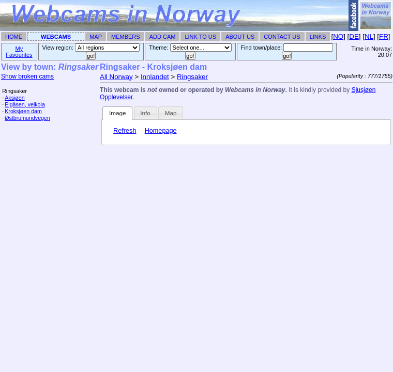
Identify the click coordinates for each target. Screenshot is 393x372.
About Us (239, 37)
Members (125, 37)
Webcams (56, 37)
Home (13, 37)
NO (338, 36)
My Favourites (19, 51)
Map (95, 37)
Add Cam (162, 37)
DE (354, 36)
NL (369, 36)
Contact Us (282, 37)
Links (318, 37)
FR (383, 36)
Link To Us (200, 37)
